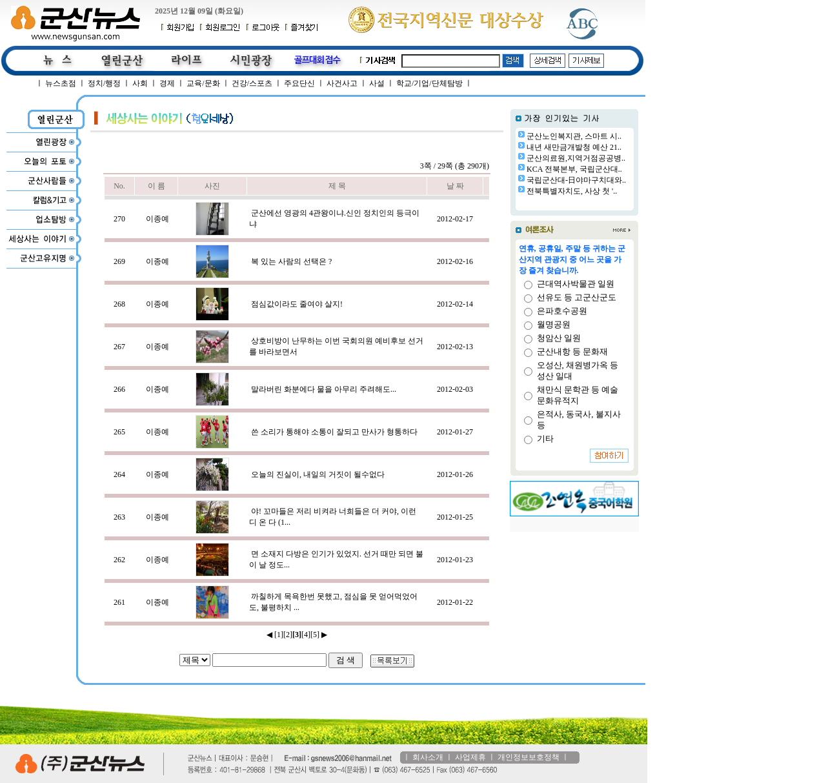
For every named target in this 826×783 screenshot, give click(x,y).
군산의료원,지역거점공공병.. (576, 158)
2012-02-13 (455, 346)
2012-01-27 (455, 431)
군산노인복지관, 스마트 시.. (574, 136)
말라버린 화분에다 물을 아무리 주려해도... (323, 389)
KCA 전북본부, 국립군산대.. (574, 169)
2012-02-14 (455, 304)
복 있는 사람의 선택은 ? (291, 261)
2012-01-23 (455, 559)
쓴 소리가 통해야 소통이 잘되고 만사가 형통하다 (334, 431)
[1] (278, 634)
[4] (305, 634)
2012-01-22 (455, 602)
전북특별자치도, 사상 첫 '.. (572, 191)
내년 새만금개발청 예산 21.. (574, 147)
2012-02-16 (455, 261)
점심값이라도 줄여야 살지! (297, 304)
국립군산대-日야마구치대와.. (576, 180)
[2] (287, 634)
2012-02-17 (455, 218)
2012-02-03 (455, 389)
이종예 (157, 218)
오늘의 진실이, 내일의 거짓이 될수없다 (318, 474)
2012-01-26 (455, 474)
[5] (314, 634)
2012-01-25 (455, 517)
